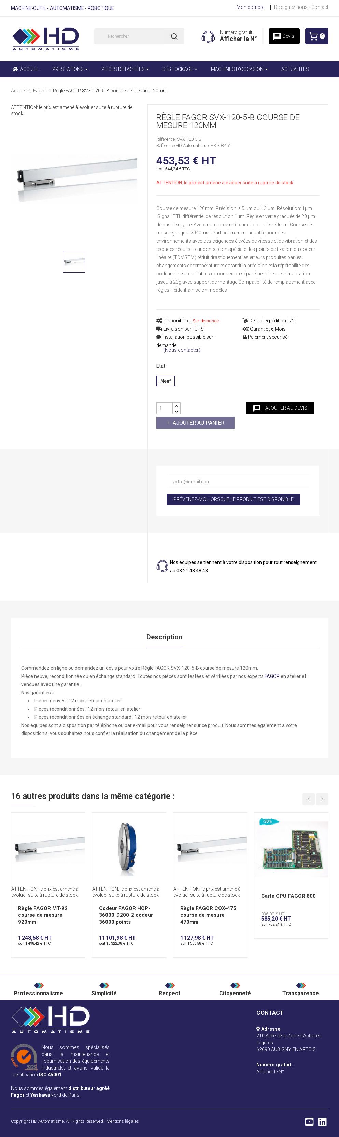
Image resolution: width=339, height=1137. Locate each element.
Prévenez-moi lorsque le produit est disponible (233, 499)
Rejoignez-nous (291, 7)
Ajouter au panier (197, 423)
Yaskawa (40, 1095)
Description (164, 637)
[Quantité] (164, 408)
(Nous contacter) (181, 350)
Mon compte (250, 7)
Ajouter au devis (280, 408)
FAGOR (272, 676)
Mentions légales (123, 1121)
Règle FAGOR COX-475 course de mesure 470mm (208, 915)
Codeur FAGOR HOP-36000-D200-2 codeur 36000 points (126, 915)
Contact (319, 7)
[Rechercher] (139, 36)
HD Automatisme (47, 1121)
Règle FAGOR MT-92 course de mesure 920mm (43, 915)
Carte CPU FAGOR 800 (288, 896)
